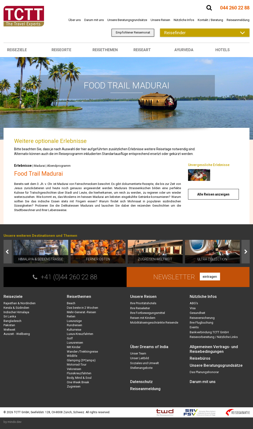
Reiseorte (61, 50)
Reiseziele (17, 50)
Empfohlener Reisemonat (133, 32)
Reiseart (142, 50)
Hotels (222, 50)
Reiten (71, 316)
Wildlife (72, 356)
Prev (8, 251)
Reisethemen (105, 50)
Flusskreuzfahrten (79, 373)
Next (245, 251)
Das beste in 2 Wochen (82, 307)
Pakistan (9, 325)
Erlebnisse (23, 165)
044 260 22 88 (234, 8)
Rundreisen (74, 325)
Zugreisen (73, 386)
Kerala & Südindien (16, 307)
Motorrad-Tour (76, 364)
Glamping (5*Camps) (81, 360)
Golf (70, 338)
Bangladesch (12, 321)
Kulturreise (74, 329)
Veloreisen (74, 369)
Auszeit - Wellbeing (17, 334)
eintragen (210, 277)
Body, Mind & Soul (79, 377)
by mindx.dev (12, 422)
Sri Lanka (10, 316)
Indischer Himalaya (16, 312)
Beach (71, 303)
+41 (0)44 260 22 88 (69, 277)
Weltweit (9, 329)
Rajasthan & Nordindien (20, 303)
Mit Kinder (73, 347)
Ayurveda (183, 50)
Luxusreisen (75, 342)
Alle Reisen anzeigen (213, 194)
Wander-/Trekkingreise (82, 351)
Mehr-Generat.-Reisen (81, 312)
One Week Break (78, 382)
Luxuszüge (74, 321)
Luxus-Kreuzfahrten (80, 334)
